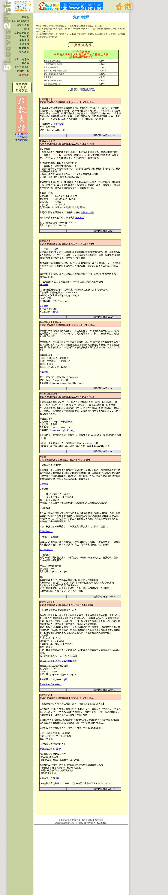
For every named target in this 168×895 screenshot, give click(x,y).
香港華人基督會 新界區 (53, 80)
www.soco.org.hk (90, 443)
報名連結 (44, 372)
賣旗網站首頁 (87, 212)
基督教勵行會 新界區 (52, 84)
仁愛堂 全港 (48, 77)
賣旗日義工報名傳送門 (50, 749)
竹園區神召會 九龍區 (52, 61)
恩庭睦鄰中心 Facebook (51, 684)
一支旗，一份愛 (49, 249)
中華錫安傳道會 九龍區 (53, 64)
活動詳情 (44, 306)
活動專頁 (44, 484)
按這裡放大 (101, 823)
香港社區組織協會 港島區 (54, 74)
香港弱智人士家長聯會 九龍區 (56, 71)
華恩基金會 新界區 (51, 67)
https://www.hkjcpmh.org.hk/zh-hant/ (66, 383)
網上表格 (44, 284)
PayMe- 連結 (45, 298)
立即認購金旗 (46, 531)
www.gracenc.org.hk (58, 679)
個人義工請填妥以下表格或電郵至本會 (58, 660)
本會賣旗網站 (57, 124)
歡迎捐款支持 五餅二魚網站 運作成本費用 (21, 137)
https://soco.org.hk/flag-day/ (62, 430)
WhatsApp (62, 301)
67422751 (53, 312)
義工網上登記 (46, 549)
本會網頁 (79, 217)
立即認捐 (54, 778)
